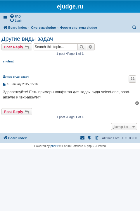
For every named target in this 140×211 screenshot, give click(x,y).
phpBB (55, 146)
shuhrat (8, 61)
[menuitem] (15, 16)
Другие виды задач (27, 38)
